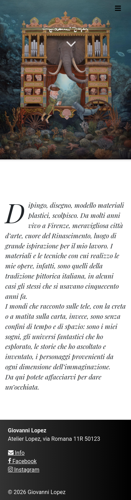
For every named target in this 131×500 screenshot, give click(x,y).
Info (16, 453)
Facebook (22, 461)
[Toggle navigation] (117, 8)
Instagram (23, 469)
